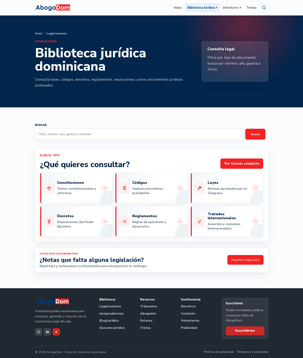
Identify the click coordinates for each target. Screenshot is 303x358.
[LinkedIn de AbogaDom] (47, 331)
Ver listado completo (241, 163)
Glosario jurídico (112, 328)
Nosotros (188, 306)
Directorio (232, 8)
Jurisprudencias (111, 313)
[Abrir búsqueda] (264, 7)
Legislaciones (110, 306)
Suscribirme (245, 330)
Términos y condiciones (252, 352)
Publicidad (189, 328)
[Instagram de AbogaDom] (38, 331)
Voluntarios (190, 320)
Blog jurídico (109, 320)
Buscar (255, 134)
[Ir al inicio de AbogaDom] (53, 7)
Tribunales (148, 306)
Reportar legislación (245, 260)
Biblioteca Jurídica (202, 8)
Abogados (148, 313)
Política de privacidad (219, 352)
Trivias (252, 8)
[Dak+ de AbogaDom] (56, 331)
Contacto (188, 313)
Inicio (178, 8)
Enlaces (146, 320)
